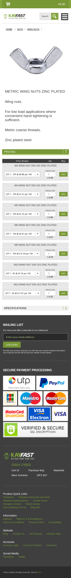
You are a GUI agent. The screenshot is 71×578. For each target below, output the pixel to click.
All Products (35, 534)
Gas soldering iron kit (14, 507)
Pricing (9, 151)
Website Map (54, 534)
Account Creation (32, 545)
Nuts (20, 29)
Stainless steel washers (15, 500)
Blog (5, 534)
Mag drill (35, 507)
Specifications (15, 308)
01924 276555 (21, 464)
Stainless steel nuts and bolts (34, 497)
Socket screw (40, 500)
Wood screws (33, 504)
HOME (9, 29)
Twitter (22, 557)
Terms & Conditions (13, 522)
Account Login (10, 545)
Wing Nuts (33, 29)
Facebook (8, 557)
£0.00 (61, 4)
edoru (39, 572)
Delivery (7, 519)
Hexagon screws (12, 504)
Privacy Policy (36, 522)
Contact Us (18, 534)
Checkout (51, 545)
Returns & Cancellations (29, 519)
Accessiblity (54, 522)
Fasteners (8, 497)
